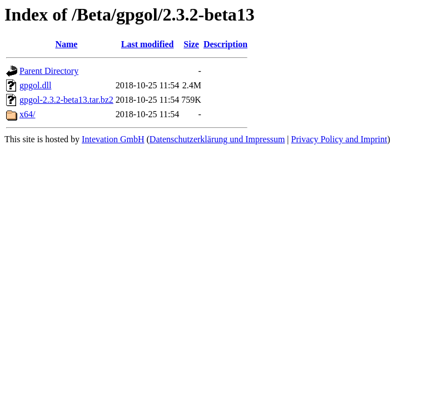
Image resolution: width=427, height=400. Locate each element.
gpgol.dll (35, 85)
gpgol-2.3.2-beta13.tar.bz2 (66, 99)
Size (191, 44)
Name (66, 44)
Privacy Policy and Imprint (339, 139)
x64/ (27, 114)
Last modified (147, 44)
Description (225, 44)
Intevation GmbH (113, 139)
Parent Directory (48, 71)
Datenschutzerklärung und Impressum (217, 139)
